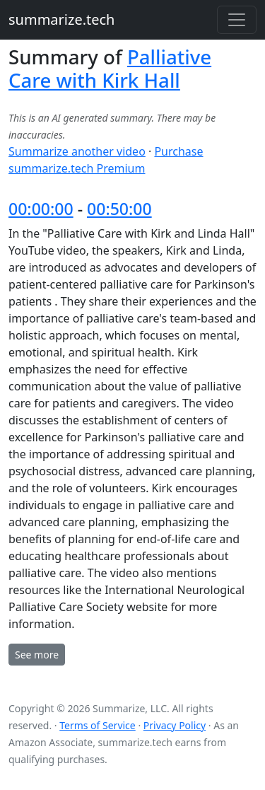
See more (37, 654)
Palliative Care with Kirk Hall (109, 68)
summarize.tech (61, 19)
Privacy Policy (174, 725)
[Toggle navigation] (237, 20)
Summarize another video (77, 151)
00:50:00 (119, 208)
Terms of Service (97, 725)
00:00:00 (40, 208)
